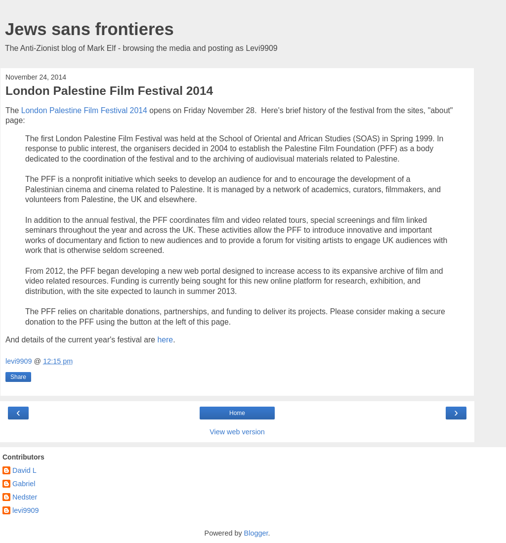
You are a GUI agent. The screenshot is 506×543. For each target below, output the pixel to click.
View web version (237, 432)
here (165, 339)
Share (18, 377)
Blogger (256, 533)
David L (24, 470)
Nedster (24, 497)
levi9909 (25, 510)
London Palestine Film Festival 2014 (84, 110)
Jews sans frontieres (89, 29)
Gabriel (23, 484)
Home (237, 413)
